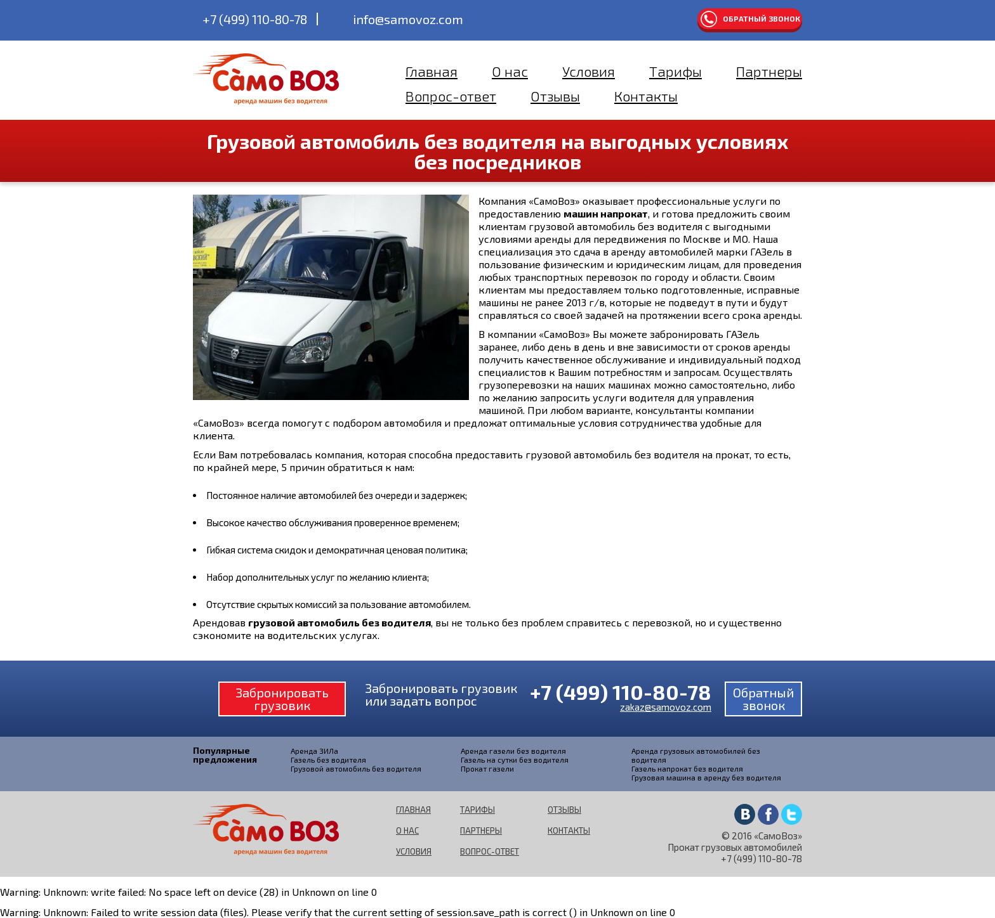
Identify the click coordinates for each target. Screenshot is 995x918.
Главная (431, 71)
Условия (588, 71)
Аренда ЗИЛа (314, 750)
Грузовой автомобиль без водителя (356, 768)
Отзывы (555, 95)
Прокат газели (487, 768)
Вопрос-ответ (450, 95)
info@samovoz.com (408, 19)
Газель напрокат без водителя (687, 768)
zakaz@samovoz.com (665, 707)
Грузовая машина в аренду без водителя (706, 777)
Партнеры (769, 71)
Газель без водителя (328, 759)
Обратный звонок (761, 18)
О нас (510, 71)
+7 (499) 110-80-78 (254, 19)
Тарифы (675, 71)
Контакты (646, 95)
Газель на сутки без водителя (515, 759)
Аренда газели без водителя (513, 750)
